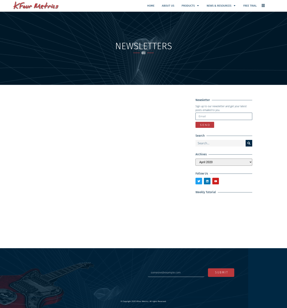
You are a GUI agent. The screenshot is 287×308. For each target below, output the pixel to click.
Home (150, 5)
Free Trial (250, 5)
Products (190, 5)
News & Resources (221, 5)
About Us (168, 5)
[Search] (249, 143)
